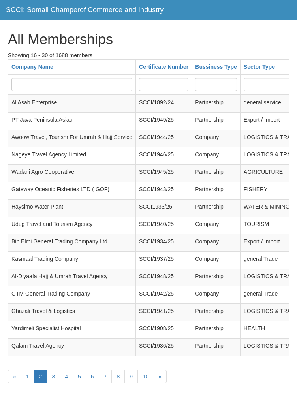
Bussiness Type (216, 67)
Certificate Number (163, 67)
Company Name (32, 67)
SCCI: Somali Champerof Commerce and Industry (85, 10)
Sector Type (259, 67)
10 (146, 376)
